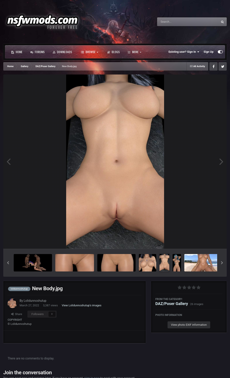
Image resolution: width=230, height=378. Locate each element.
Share (16, 314)
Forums (37, 51)
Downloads (62, 51)
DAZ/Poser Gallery (171, 303)
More (134, 51)
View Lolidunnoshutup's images (81, 305)
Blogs (113, 51)
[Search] (176, 21)
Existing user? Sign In (184, 51)
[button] (8, 263)
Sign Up (208, 51)
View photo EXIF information (189, 324)
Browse (89, 51)
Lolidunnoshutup (35, 300)
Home (16, 51)
